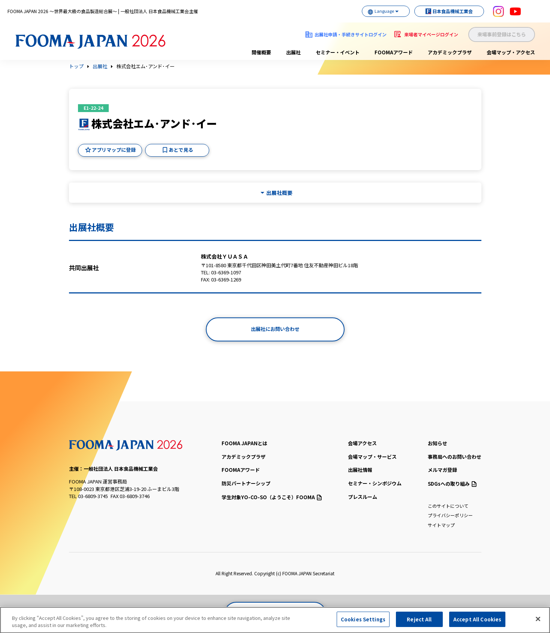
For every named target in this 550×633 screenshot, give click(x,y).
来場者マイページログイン (431, 34)
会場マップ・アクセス (511, 52)
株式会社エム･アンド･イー (145, 66)
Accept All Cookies (477, 622)
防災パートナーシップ (246, 483)
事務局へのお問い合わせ (454, 456)
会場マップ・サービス (372, 456)
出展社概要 (279, 192)
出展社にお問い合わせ (275, 328)
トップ (76, 66)
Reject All (419, 622)
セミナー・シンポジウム (375, 483)
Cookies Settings (363, 622)
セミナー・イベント (338, 52)
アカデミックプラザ (450, 52)
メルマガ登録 (442, 469)
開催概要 (261, 52)
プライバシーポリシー (450, 515)
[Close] (538, 622)
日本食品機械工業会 (445, 11)
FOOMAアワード (394, 52)
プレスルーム (362, 496)
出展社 (293, 52)
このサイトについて (448, 506)
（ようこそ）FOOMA (272, 497)
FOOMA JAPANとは (244, 443)
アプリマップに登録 (114, 149)
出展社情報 (360, 469)
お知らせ (437, 443)
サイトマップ (441, 525)
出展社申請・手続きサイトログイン (351, 34)
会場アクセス (362, 443)
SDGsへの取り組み (452, 483)
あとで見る (181, 149)
